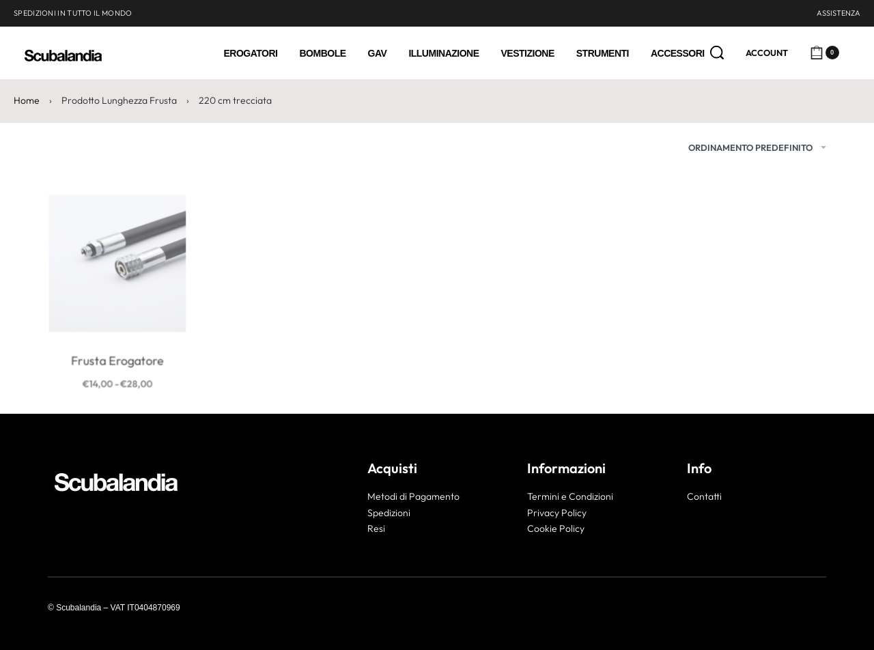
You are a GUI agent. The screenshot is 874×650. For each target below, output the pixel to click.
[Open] (857, 52)
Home (27, 100)
